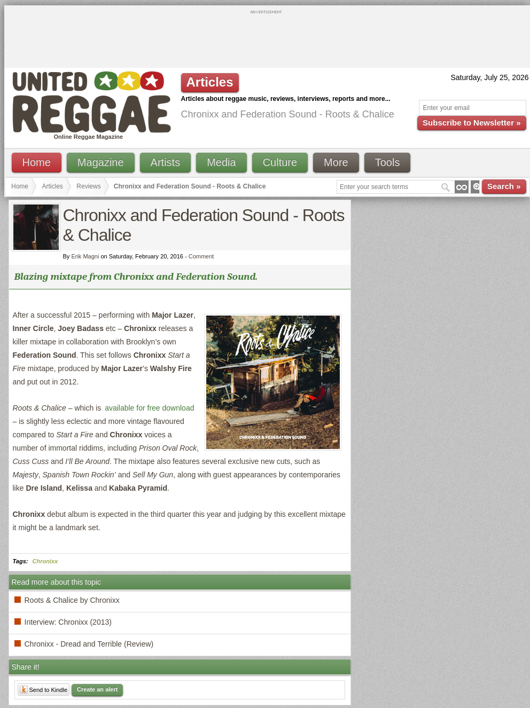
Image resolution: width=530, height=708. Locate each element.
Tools (387, 162)
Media (221, 162)
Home (36, 162)
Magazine (100, 162)
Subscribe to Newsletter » (471, 122)
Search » (504, 186)
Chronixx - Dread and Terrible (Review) (89, 644)
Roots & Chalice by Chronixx (72, 600)
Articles (52, 186)
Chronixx (45, 561)
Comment (201, 256)
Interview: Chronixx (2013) (68, 622)
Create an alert (97, 689)
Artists (166, 162)
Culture (280, 162)
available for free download (149, 408)
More (336, 162)
